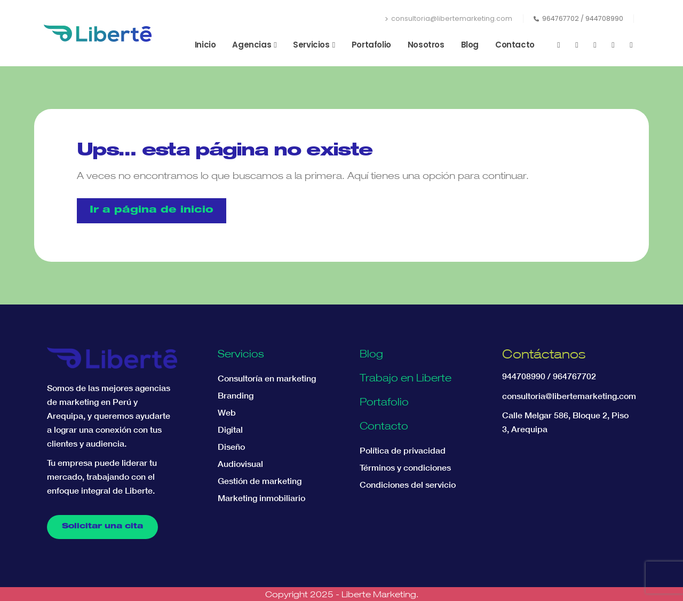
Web (227, 412)
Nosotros (426, 44)
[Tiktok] (631, 44)
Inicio (205, 44)
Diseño (231, 446)
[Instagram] (594, 44)
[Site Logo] (98, 33)
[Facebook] (558, 44)
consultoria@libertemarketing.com (448, 18)
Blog (470, 44)
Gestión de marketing (259, 480)
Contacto (515, 44)
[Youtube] (576, 44)
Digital (230, 429)
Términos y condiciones (405, 467)
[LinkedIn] (613, 44)
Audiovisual (240, 463)
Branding (235, 395)
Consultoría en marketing (267, 378)
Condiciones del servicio (408, 484)
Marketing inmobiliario (261, 498)
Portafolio (371, 44)
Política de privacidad (403, 450)
